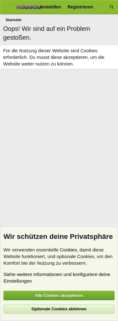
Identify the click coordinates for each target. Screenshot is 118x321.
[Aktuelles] (101, 7)
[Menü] (7, 7)
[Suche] (112, 7)
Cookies (68, 249)
